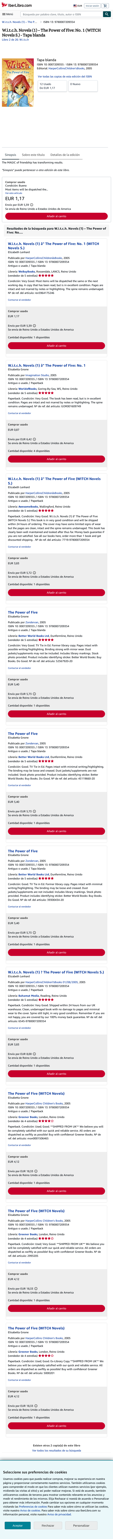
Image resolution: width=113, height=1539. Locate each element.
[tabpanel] (55, 166)
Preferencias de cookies (33, 1506)
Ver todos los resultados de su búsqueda (56, 1450)
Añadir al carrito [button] (56, 216)
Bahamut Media (28, 995)
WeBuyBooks (26, 271)
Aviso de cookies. (30, 1510)
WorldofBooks (27, 388)
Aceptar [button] (18, 1525)
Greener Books (27, 1117)
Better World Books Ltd (33, 635)
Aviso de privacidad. (59, 1514)
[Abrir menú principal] (8, 14)
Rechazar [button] (48, 1525)
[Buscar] (107, 14)
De (52, 85)
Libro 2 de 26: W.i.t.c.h (15, 39)
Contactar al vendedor (19, 299)
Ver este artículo (13, 193)
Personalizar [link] (81, 1525)
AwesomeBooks (28, 506)
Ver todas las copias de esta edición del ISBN (65, 76)
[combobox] (61, 14)
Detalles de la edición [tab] (65, 155)
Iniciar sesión (92, 5)
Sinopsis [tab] (10, 155)
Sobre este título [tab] (33, 155)
